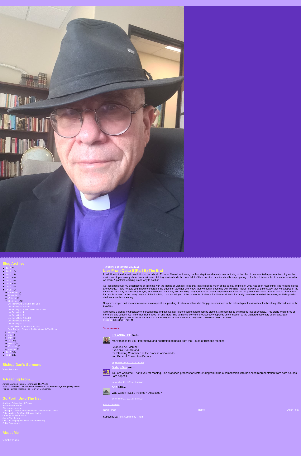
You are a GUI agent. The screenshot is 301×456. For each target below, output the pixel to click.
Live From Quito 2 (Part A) (19, 321)
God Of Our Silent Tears (14, 415)
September (14, 301)
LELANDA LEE (121, 335)
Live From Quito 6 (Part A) (19, 306)
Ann (114, 386)
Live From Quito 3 (16, 315)
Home (201, 409)
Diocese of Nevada (12, 408)
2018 (9, 268)
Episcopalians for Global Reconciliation (21, 413)
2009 (9, 355)
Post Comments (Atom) (131, 416)
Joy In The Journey (12, 418)
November (13, 295)
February (13, 346)
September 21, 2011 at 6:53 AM (127, 382)
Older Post (293, 409)
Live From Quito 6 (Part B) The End (24, 304)
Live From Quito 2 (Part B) (19, 318)
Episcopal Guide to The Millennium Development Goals (30, 410)
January (12, 349)
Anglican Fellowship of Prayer (17, 403)
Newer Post (109, 409)
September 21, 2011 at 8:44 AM (127, 399)
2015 (9, 277)
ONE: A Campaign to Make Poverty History (23, 420)
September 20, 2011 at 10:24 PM (128, 362)
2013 (9, 283)
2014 (9, 280)
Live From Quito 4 (16, 312)
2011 (9, 289)
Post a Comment (111, 404)
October (12, 298)
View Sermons (10, 369)
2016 (9, 274)
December (13, 292)
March (11, 343)
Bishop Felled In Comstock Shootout (24, 326)
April (10, 340)
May (10, 338)
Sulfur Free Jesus (11, 423)
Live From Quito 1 (16, 323)
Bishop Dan (119, 367)
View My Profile (10, 440)
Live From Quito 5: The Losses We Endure (27, 309)
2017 (9, 271)
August (12, 332)
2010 (9, 352)
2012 (9, 286)
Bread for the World (12, 405)
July (10, 335)
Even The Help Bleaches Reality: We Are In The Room (32, 329)
